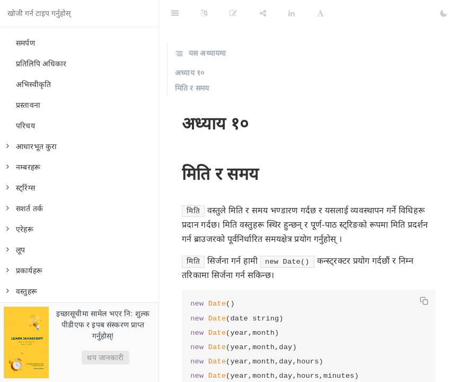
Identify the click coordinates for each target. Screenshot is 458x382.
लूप (15, 250)
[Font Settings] (320, 13)
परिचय (25, 125)
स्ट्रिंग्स (20, 188)
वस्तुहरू (21, 291)
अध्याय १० (189, 72)
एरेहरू (19, 229)
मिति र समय (192, 88)
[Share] (263, 13)
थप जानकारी (105, 357)
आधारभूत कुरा (31, 146)
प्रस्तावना (28, 105)
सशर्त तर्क (24, 208)
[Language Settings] (204, 13)
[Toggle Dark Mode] (444, 13)
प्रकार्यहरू (24, 270)
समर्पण (25, 43)
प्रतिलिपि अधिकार (41, 63)
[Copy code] (424, 301)
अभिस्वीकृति (33, 84)
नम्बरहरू (23, 167)
